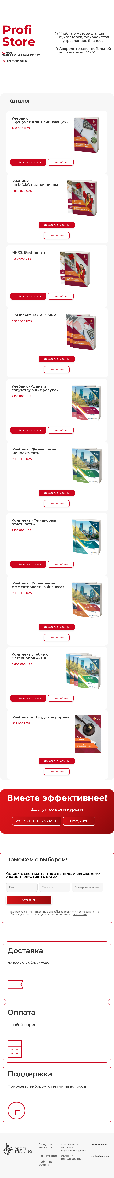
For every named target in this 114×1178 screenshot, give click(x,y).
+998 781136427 (9, 54)
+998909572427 (28, 55)
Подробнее (60, 162)
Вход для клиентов (45, 1146)
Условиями (80, 914)
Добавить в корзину (28, 162)
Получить (79, 821)
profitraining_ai (17, 61)
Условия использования (72, 1157)
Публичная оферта (46, 1163)
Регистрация (48, 1155)
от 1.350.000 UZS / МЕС (36, 821)
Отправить (29, 900)
